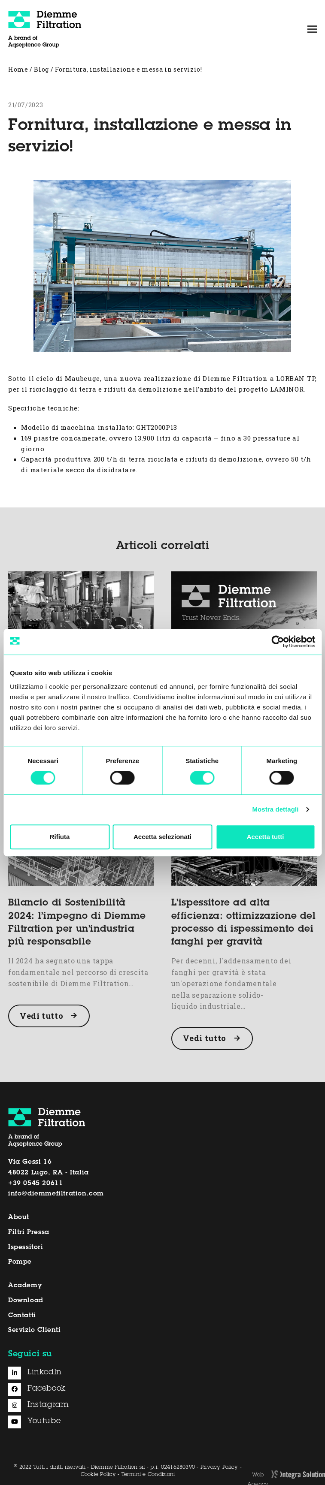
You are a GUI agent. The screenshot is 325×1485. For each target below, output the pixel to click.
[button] (312, 29)
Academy (25, 1286)
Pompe (20, 1262)
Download (25, 1301)
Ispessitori (25, 1247)
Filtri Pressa (28, 1232)
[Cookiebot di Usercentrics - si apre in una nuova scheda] (277, 641)
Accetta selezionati (162, 836)
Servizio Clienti (34, 1330)
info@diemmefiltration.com (56, 1194)
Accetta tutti (265, 836)
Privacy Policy (219, 1467)
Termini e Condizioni (148, 1474)
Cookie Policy (98, 1474)
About (18, 1217)
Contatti (22, 1316)
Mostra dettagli (275, 809)
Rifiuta (60, 836)
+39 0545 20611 (35, 1183)
